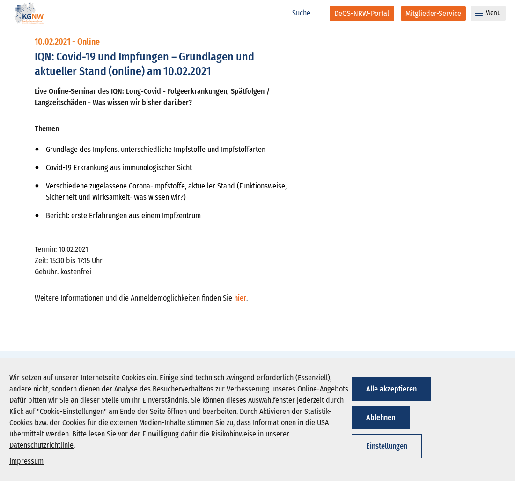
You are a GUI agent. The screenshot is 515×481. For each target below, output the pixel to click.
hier (240, 297)
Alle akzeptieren (391, 388)
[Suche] (306, 13)
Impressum (26, 461)
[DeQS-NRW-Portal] (362, 13)
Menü (488, 12)
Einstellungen (386, 446)
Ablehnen (380, 417)
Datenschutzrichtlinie (41, 445)
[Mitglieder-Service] (433, 13)
